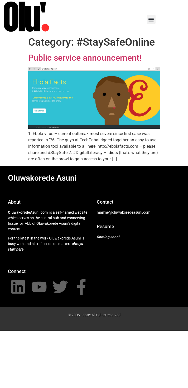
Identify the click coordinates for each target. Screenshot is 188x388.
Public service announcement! (85, 58)
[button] (151, 19)
